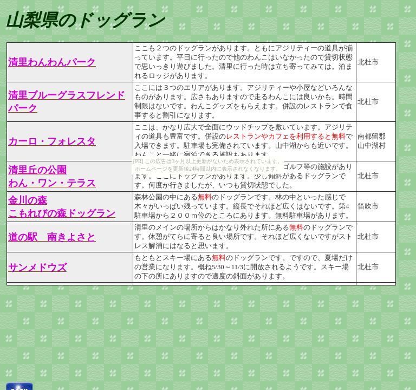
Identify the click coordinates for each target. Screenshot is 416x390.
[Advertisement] (199, 346)
